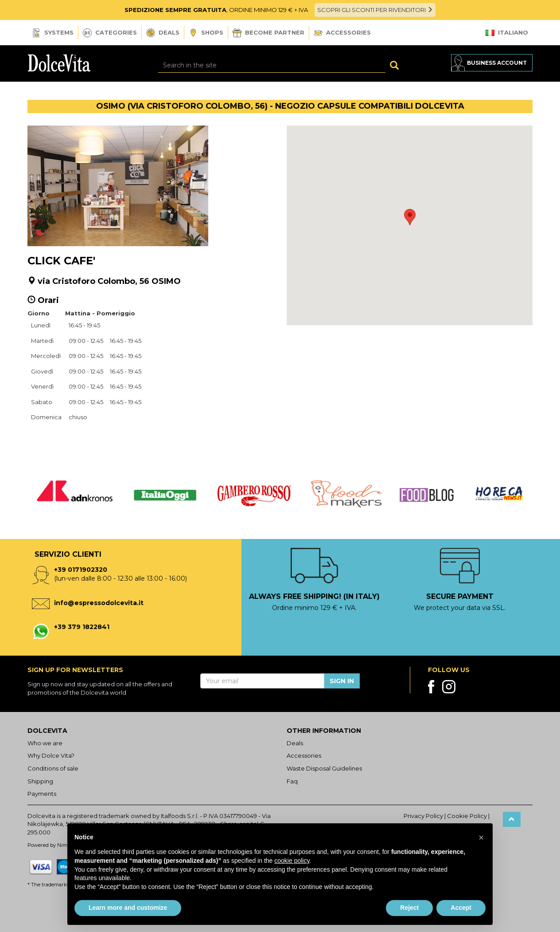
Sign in (342, 681)
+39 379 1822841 (81, 627)
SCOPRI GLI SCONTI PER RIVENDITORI (375, 9)
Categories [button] (110, 32)
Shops (206, 33)
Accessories (342, 32)
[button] (410, 217)
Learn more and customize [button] (128, 907)
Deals (162, 32)
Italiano (507, 32)
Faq (292, 781)
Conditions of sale (52, 768)
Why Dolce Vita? (50, 755)
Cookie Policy (467, 815)
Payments (41, 793)
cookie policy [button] (291, 860)
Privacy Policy (423, 815)
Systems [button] (53, 32)
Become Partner (268, 32)
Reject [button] (409, 907)
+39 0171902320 (80, 570)
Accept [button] (461, 907)
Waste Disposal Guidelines (324, 768)
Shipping (40, 781)
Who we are (44, 743)
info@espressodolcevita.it (99, 603)
